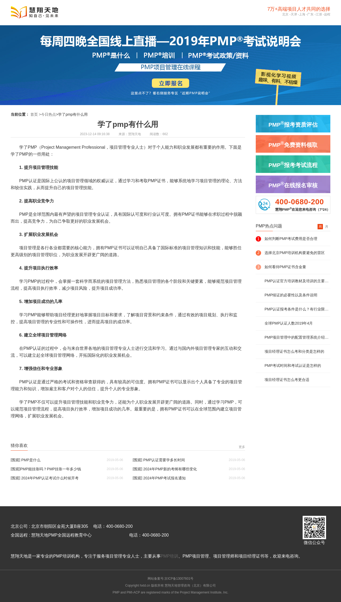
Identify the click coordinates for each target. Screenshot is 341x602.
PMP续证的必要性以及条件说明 (291, 295)
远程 (327, 14)
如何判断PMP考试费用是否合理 (291, 238)
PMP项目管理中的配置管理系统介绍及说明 (297, 337)
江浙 (319, 14)
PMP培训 (169, 556)
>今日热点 (47, 114)
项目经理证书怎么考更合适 (287, 379)
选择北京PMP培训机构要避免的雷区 (295, 253)
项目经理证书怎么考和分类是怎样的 (294, 351)
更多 (242, 447)
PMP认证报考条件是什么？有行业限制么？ (297, 309)
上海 (302, 14)
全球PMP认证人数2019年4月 (289, 323)
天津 (294, 14)
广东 (310, 14)
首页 (34, 114)
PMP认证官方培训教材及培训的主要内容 (297, 281)
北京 (285, 14)
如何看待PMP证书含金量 (285, 267)
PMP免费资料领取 (293, 144)
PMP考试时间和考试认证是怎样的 (293, 365)
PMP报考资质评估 (293, 124)
